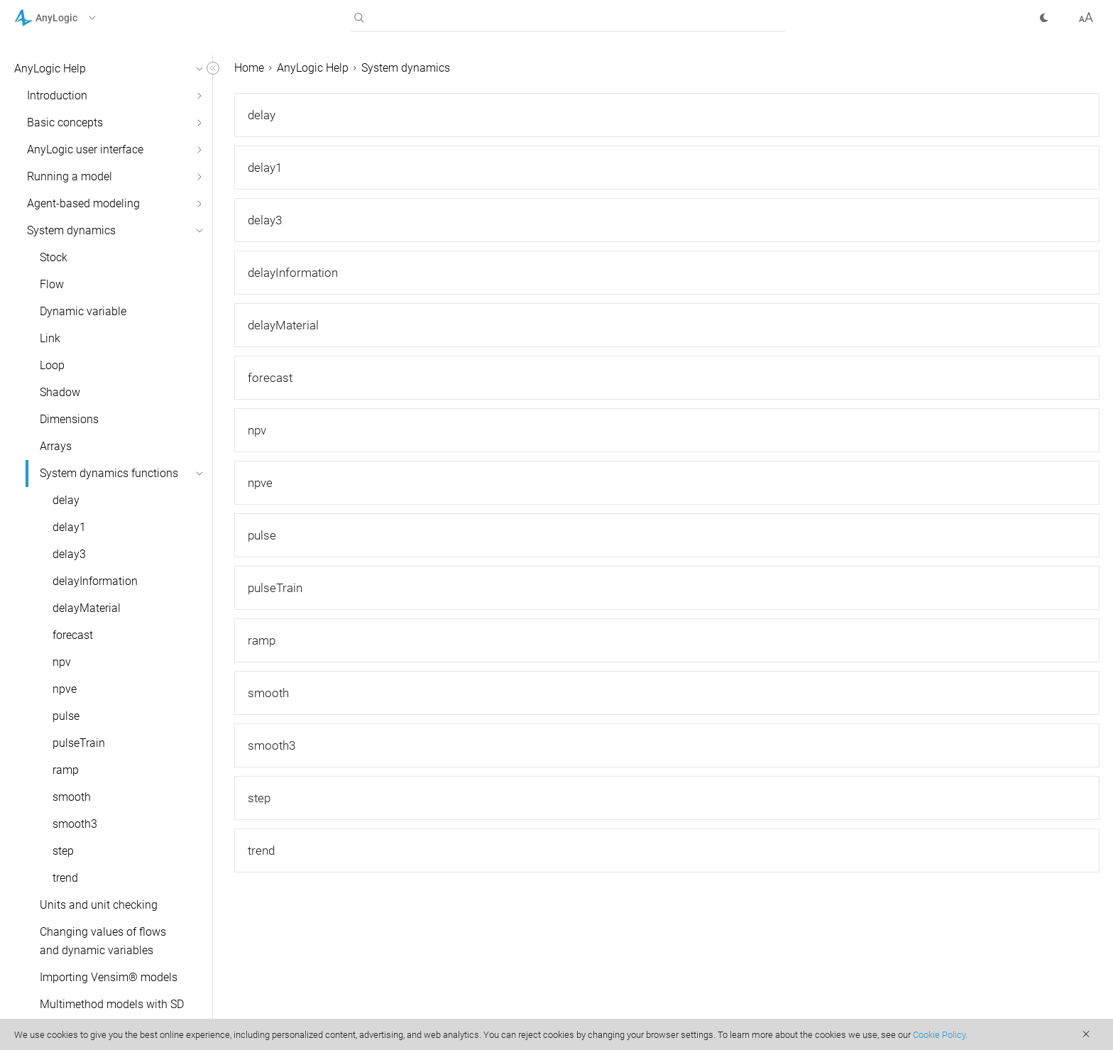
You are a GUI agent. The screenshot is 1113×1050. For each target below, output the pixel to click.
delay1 (69, 527)
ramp (66, 770)
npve (65, 689)
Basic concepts (65, 122)
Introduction (57, 95)
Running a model (69, 176)
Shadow (60, 392)
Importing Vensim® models (108, 977)
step (63, 851)
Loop (52, 365)
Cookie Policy (939, 1034)
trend (65, 878)
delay (66, 500)
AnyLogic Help (50, 68)
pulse (66, 716)
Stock (53, 257)
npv (62, 662)
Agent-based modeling (83, 203)
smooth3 (75, 824)
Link (50, 338)
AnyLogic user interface (85, 149)
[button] (73, 18)
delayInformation (95, 581)
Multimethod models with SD (112, 1004)
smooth (72, 797)
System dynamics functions (109, 473)
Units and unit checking (99, 905)
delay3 (69, 554)
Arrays (56, 446)
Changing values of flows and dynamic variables (103, 941)
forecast (73, 635)
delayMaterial (87, 608)
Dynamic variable (83, 311)
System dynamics (71, 230)
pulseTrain (79, 743)
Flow (52, 284)
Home (249, 68)
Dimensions (69, 419)
